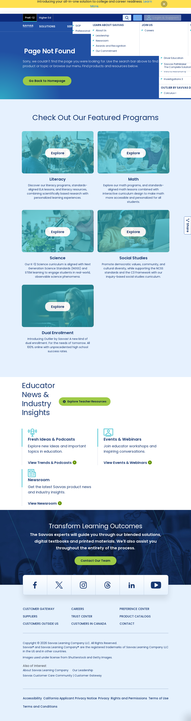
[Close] (164, 4)
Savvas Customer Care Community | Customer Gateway (62, 670)
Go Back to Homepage (47, 75)
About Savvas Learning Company (45, 664)
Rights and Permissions (129, 692)
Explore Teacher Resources (84, 396)
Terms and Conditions (40, 701)
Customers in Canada (88, 618)
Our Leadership (82, 664)
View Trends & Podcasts (52, 456)
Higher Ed (45, 12)
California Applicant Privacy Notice (70, 692)
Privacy (103, 692)
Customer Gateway (38, 603)
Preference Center (134, 603)
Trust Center (81, 610)
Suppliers (30, 610)
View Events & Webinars (128, 456)
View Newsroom (45, 497)
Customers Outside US (40, 618)
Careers (77, 603)
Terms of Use (158, 692)
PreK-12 (30, 12)
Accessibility (32, 692)
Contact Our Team (95, 555)
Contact (155, 20)
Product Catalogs (135, 610)
